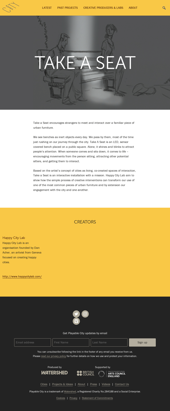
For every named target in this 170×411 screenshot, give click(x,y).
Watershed (54, 372)
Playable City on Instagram (85, 314)
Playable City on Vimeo (76, 321)
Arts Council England (112, 374)
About (133, 8)
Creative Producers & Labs (103, 8)
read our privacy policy (53, 356)
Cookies (60, 398)
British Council (85, 373)
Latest (47, 8)
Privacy (73, 398)
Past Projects (67, 8)
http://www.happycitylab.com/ (22, 276)
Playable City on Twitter (76, 314)
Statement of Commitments (97, 398)
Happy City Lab (14, 238)
